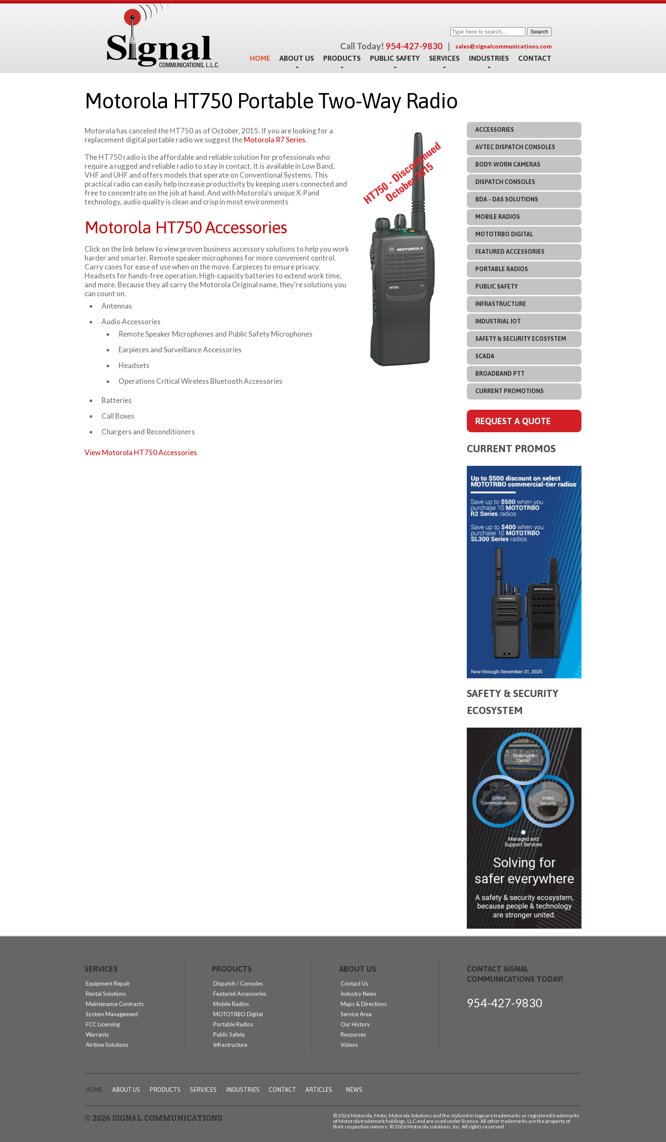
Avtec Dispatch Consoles (515, 147)
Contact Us (354, 983)
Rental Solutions (106, 993)
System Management (112, 1014)
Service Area (356, 1014)
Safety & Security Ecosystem (520, 338)
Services (444, 58)
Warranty (97, 1034)
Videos (349, 1044)
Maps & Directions (364, 1003)
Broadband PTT (500, 373)
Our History (355, 1024)
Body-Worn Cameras (507, 164)
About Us (296, 58)
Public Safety (395, 58)
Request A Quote (513, 421)
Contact (534, 58)
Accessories (494, 129)
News (354, 1089)
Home (260, 58)
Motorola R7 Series (274, 139)
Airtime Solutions (107, 1044)
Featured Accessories (510, 251)
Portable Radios (501, 269)
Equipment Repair (108, 983)
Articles (318, 1089)
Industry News (358, 993)
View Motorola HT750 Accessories (141, 452)
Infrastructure (500, 303)
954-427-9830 (504, 1003)
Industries (489, 58)
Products (342, 58)
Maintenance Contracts (115, 1003)
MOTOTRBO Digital (504, 234)
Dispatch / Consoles (238, 983)
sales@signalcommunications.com (503, 46)
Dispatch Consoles (505, 182)
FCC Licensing (103, 1024)
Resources (353, 1034)
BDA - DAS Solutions (506, 199)
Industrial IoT (498, 321)
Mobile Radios (497, 216)
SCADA (484, 356)
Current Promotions (509, 391)
